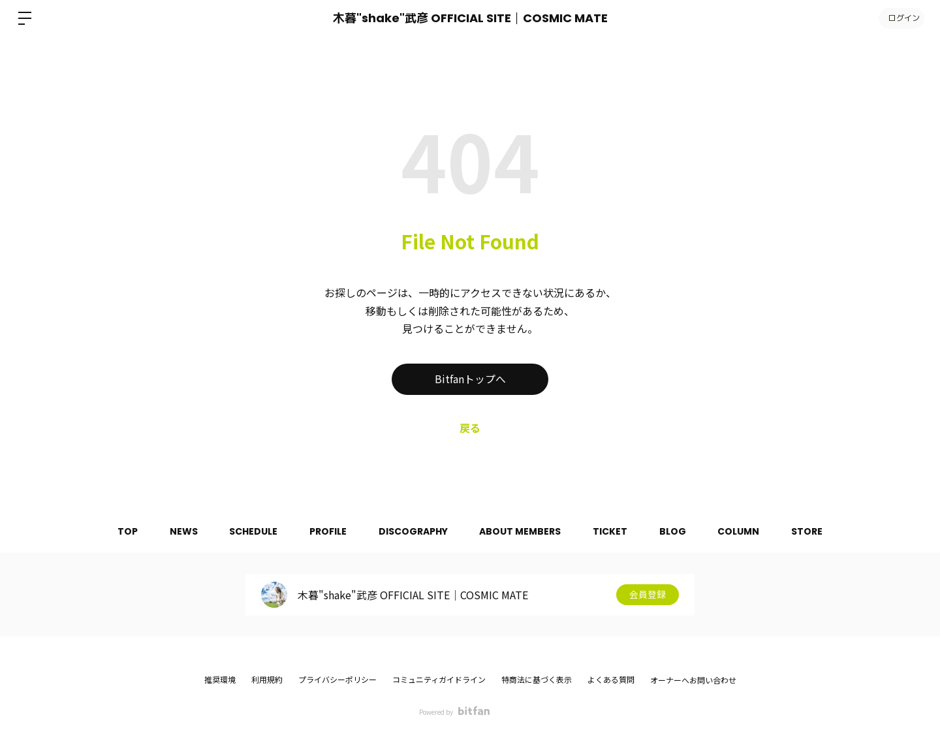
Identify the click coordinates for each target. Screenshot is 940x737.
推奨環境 (220, 679)
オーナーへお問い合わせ (693, 680)
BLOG (674, 531)
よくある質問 (611, 679)
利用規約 (267, 679)
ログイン (900, 18)
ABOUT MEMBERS (520, 531)
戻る (470, 427)
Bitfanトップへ (470, 379)
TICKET (611, 531)
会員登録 (647, 594)
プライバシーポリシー (337, 679)
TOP (124, 531)
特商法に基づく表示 (536, 679)
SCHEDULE (251, 531)
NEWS (180, 531)
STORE (810, 531)
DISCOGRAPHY (412, 531)
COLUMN (741, 531)
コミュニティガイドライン (439, 679)
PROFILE (326, 531)
